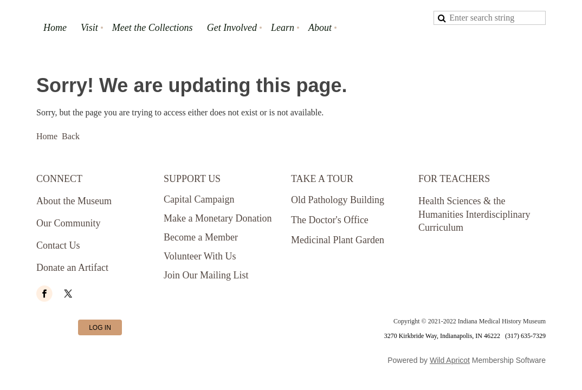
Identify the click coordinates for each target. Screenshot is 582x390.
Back (71, 136)
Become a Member (201, 237)
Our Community (68, 223)
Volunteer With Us (200, 256)
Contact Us (58, 245)
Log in (100, 328)
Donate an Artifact (72, 267)
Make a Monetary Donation (217, 218)
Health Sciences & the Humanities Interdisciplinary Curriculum (474, 214)
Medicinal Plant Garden (337, 240)
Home (46, 136)
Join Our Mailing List (206, 275)
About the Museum (74, 201)
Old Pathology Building (337, 199)
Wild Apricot (450, 360)
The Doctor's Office (329, 219)
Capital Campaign (199, 199)
